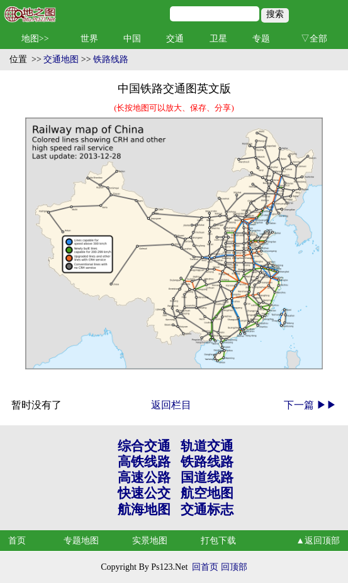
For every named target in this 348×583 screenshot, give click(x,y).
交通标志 (207, 509)
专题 (261, 38)
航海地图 (144, 509)
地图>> (35, 38)
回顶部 (234, 567)
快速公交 (144, 493)
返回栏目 (171, 405)
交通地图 (61, 59)
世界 (89, 38)
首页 (17, 540)
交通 (175, 38)
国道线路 (207, 477)
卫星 (218, 38)
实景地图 (149, 540)
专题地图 (81, 540)
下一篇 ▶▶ (310, 405)
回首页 (205, 567)
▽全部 (314, 38)
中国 (132, 38)
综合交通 (144, 446)
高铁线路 (144, 461)
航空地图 (207, 493)
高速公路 (144, 477)
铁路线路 (110, 59)
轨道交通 (207, 446)
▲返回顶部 (318, 540)
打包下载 (218, 540)
